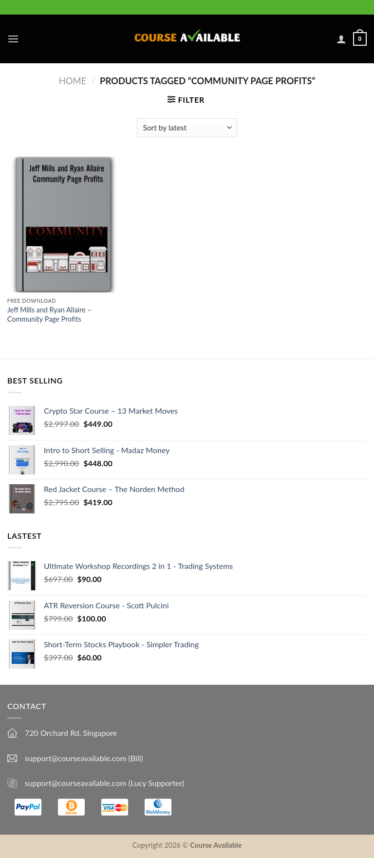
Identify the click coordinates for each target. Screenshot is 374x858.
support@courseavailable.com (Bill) (84, 758)
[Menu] (13, 39)
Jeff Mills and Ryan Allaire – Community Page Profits (49, 314)
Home (72, 80)
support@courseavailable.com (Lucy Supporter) (104, 782)
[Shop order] (187, 127)
